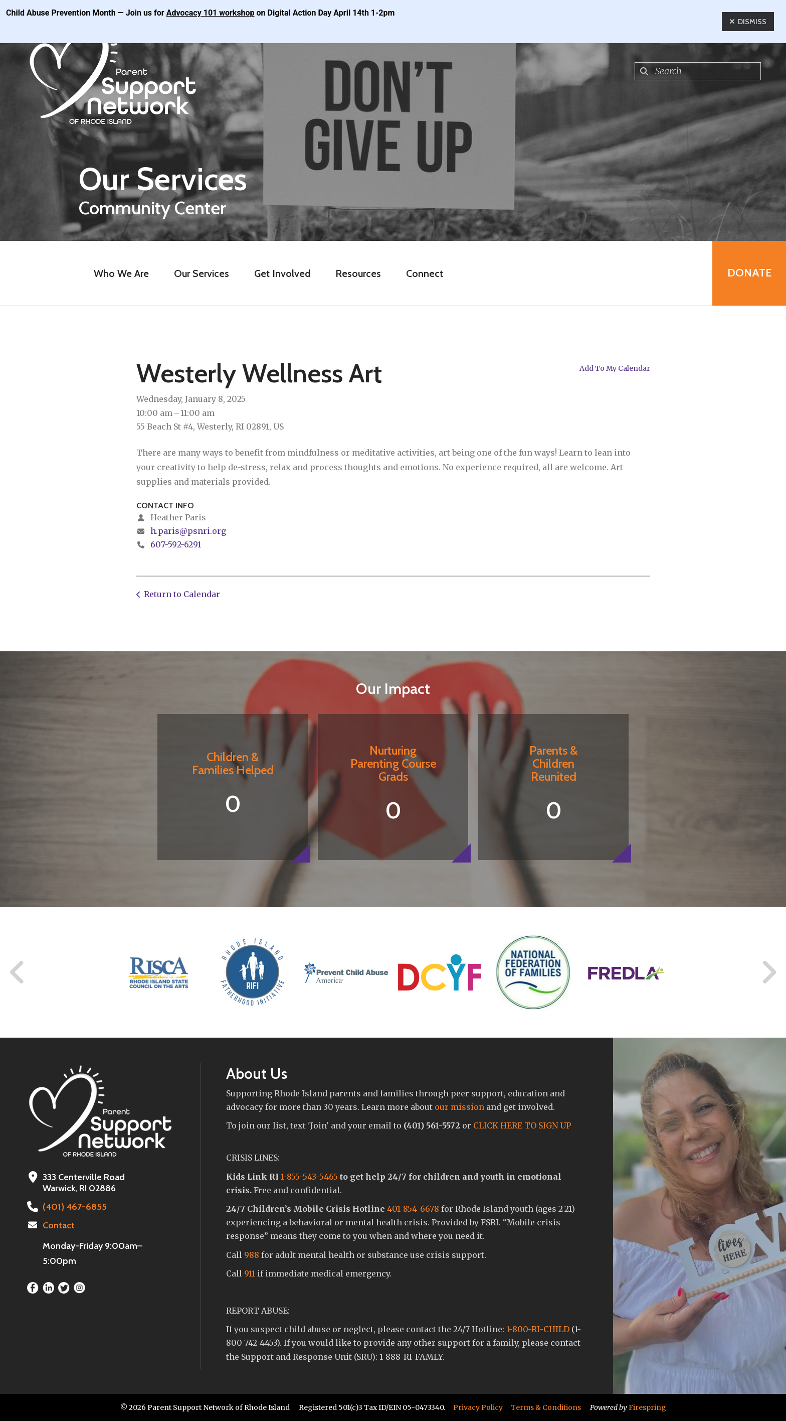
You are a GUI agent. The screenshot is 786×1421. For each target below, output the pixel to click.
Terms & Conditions (546, 1407)
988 (251, 1255)
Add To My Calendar (614, 368)
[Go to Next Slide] (768, 972)
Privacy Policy (478, 1407)
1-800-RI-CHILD (537, 1329)
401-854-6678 (413, 1209)
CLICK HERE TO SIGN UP (522, 1125)
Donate (749, 273)
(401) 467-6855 (74, 1206)
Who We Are (121, 273)
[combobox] (698, 71)
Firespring (647, 1407)
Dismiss (747, 21)
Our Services (201, 273)
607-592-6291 (175, 544)
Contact (59, 1225)
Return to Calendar (182, 594)
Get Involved (282, 273)
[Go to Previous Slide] (17, 972)
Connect (424, 273)
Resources (358, 273)
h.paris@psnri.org (188, 531)
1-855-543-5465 (309, 1177)
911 (249, 1273)
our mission (459, 1107)
